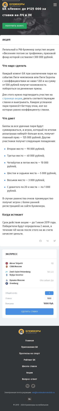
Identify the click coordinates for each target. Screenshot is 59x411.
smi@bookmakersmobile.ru (43, 392)
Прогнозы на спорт (29, 353)
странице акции (12, 98)
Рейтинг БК (29, 360)
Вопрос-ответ (29, 379)
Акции (29, 372)
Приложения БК (29, 347)
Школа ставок (29, 366)
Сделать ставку (29, 311)
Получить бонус (14, 26)
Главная (29, 340)
